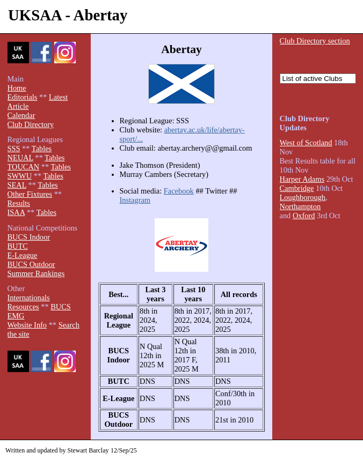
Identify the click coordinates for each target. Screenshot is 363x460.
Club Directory (31, 124)
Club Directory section (315, 40)
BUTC (18, 246)
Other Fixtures (30, 194)
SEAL (17, 185)
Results (19, 203)
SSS (14, 148)
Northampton (300, 206)
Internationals (29, 297)
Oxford (304, 215)
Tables (42, 148)
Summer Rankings (36, 273)
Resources (23, 306)
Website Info (27, 325)
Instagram (135, 200)
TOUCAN (24, 166)
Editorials (23, 97)
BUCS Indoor (29, 237)
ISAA (16, 212)
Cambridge (297, 188)
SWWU (20, 176)
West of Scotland (306, 142)
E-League (23, 255)
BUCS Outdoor (31, 264)
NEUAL (20, 157)
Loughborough (303, 197)
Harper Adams (302, 179)
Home (17, 88)
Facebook (179, 191)
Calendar (21, 115)
